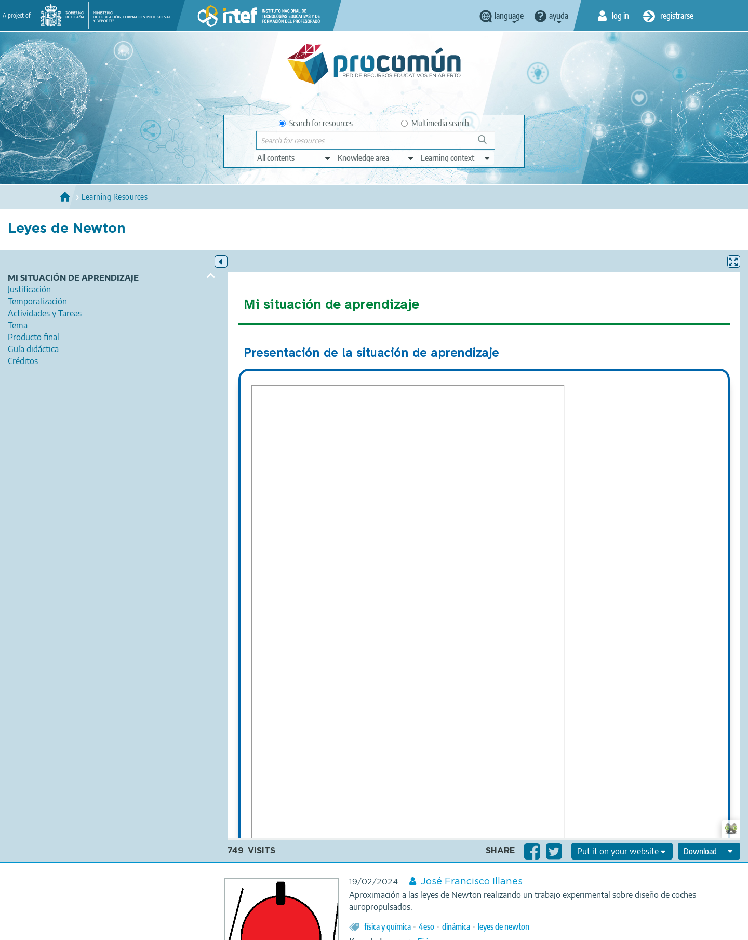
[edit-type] (294, 158)
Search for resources (316, 123)
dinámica (456, 926)
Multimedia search (435, 123)
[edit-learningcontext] (456, 158)
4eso (426, 926)
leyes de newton (503, 926)
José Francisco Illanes (472, 882)
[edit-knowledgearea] (376, 158)
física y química (387, 926)
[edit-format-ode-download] (709, 851)
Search (487, 143)
